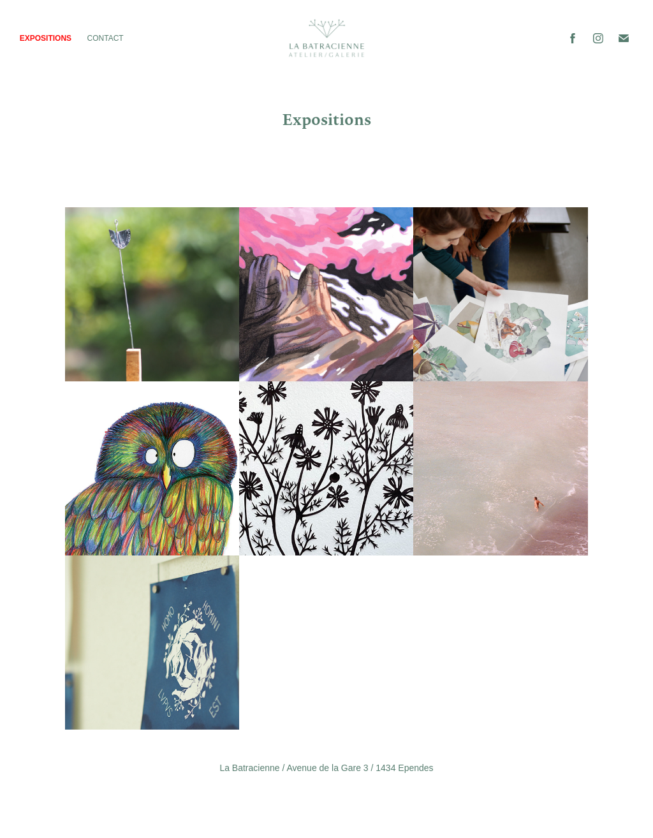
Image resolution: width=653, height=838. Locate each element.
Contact (105, 38)
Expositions (45, 38)
